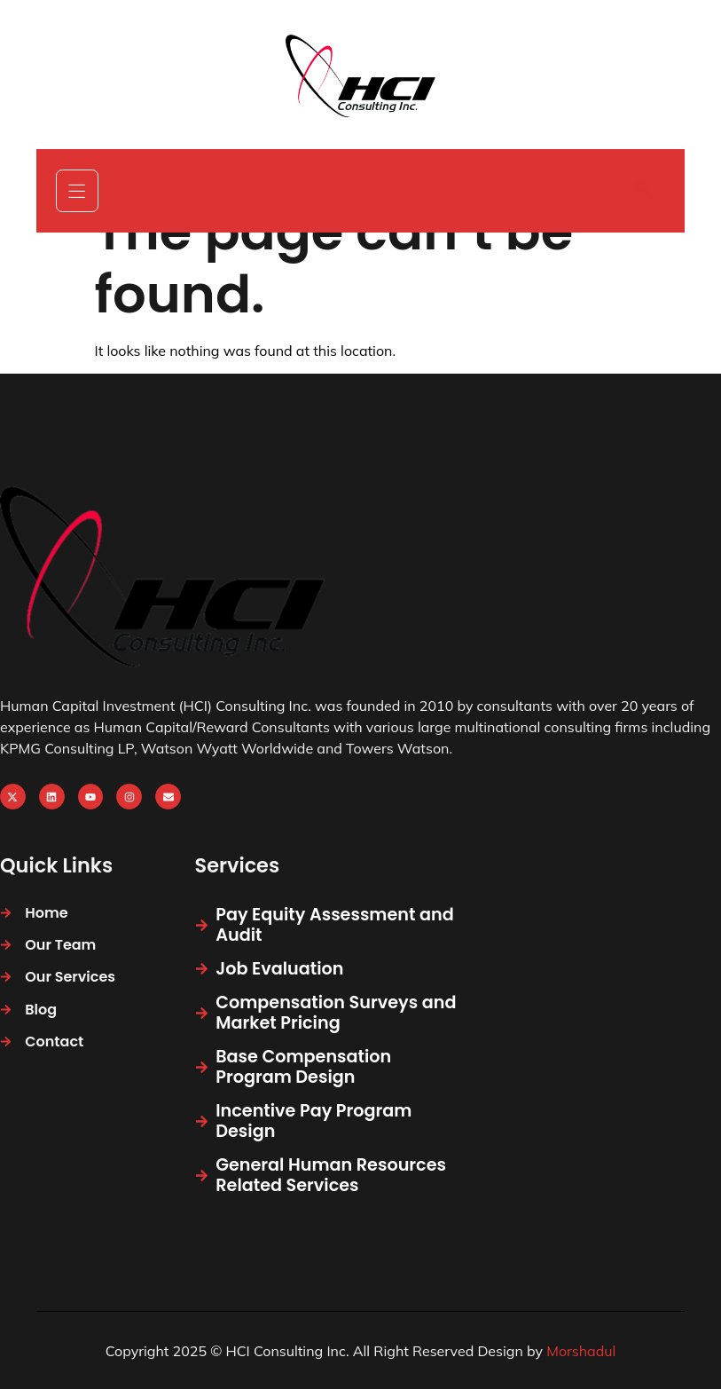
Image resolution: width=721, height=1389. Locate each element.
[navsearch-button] (643, 191)
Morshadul (580, 1351)
